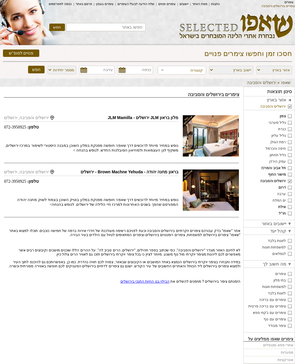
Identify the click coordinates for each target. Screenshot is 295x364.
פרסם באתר (84, 4)
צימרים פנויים (167, 4)
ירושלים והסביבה (273, 106)
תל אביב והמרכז (273, 168)
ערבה (281, 194)
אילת (282, 207)
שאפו (286, 82)
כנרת (282, 129)
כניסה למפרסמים (60, 4)
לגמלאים (279, 254)
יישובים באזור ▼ (277, 223)
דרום (282, 187)
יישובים (184, 4)
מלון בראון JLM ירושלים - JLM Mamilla (143, 117)
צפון (283, 116)
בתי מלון (279, 280)
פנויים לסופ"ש (21, 53)
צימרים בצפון (105, 4)
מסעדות (287, 352)
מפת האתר (199, 4)
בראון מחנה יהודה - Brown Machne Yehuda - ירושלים (129, 171)
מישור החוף (277, 174)
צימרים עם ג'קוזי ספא (269, 313)
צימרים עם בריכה (272, 300)
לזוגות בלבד (277, 241)
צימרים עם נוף (275, 319)
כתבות (215, 4)
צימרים (289, 2)
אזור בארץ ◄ (279, 99)
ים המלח (279, 200)
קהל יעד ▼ (281, 230)
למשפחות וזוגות (274, 247)
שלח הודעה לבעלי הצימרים (136, 4)
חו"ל (282, 213)
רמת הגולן (278, 142)
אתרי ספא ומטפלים (278, 345)
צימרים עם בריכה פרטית (267, 306)
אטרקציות (285, 360)
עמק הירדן (277, 161)
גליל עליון (278, 136)
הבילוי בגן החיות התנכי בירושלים (144, 281)
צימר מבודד (277, 326)
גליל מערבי (277, 123)
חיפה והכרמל (275, 148)
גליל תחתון (278, 155)
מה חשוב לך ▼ (277, 263)
